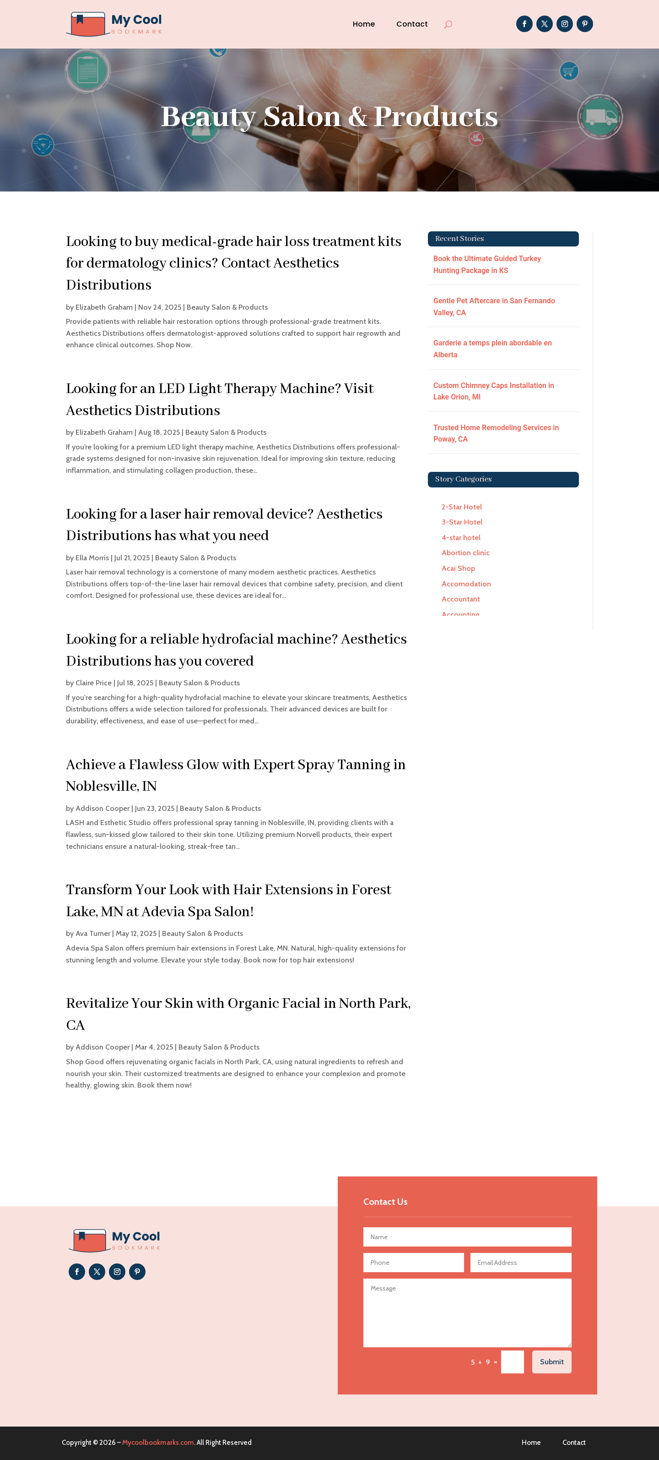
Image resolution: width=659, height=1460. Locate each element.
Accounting (461, 614)
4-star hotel (461, 537)
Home (364, 24)
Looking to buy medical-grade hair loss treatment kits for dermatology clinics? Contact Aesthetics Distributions (233, 264)
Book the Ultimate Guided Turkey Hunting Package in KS (487, 264)
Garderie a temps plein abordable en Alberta (492, 349)
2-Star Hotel (462, 507)
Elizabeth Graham (104, 307)
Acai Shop (458, 568)
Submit (552, 1361)
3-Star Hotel (462, 522)
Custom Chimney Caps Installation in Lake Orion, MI (493, 391)
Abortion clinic (466, 552)
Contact (412, 24)
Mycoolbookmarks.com (158, 1442)
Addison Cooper (103, 808)
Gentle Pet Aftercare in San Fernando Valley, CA (494, 306)
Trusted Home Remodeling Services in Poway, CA (496, 433)
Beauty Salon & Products (227, 307)
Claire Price (94, 682)
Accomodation (466, 584)
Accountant (461, 599)
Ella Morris (92, 557)
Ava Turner (93, 933)
